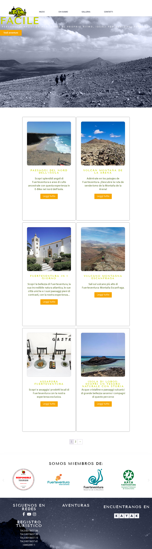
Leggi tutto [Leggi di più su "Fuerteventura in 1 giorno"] (49, 301)
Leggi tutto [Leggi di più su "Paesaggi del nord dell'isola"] (49, 196)
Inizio (42, 12)
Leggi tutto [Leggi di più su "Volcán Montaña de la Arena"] (103, 196)
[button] (3, 480)
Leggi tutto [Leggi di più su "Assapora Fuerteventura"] (49, 403)
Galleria (86, 12)
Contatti (108, 12)
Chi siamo (63, 12)
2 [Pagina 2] (75, 441)
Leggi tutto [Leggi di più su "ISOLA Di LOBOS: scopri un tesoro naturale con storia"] (103, 403)
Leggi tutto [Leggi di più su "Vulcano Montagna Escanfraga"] (103, 294)
